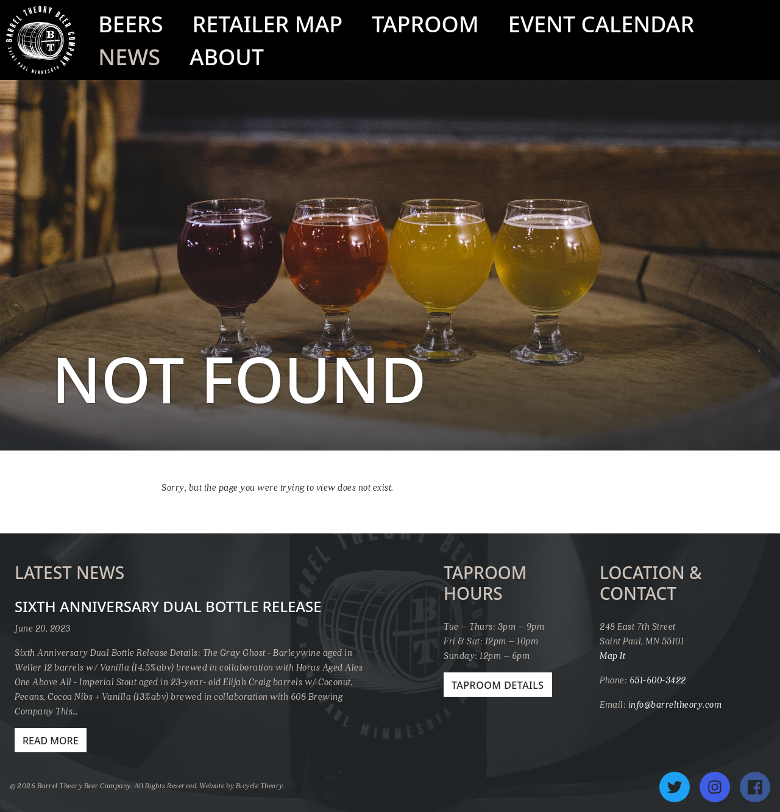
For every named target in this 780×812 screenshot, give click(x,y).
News (129, 57)
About (227, 57)
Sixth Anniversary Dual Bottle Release (168, 606)
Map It (612, 655)
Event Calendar (601, 24)
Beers (130, 24)
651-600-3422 (657, 680)
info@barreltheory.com (675, 704)
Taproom (425, 24)
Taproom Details (498, 685)
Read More (51, 740)
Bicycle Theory (259, 785)
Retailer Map (267, 24)
